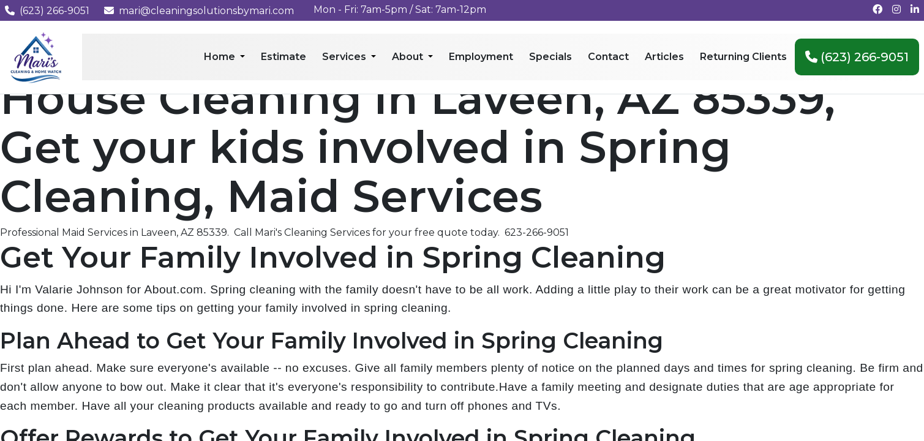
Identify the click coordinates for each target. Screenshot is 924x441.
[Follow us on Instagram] (896, 9)
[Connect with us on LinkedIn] (915, 9)
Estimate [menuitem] (283, 56)
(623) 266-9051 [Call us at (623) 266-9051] (47, 11)
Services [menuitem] (345, 56)
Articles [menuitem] (664, 56)
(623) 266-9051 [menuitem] (857, 57)
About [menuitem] (409, 56)
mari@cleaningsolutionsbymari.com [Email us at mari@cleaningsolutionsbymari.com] (199, 11)
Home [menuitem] (221, 56)
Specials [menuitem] (550, 56)
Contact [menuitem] (608, 56)
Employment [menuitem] (481, 56)
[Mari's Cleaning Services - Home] (36, 56)
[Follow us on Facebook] (877, 9)
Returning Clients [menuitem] (743, 56)
